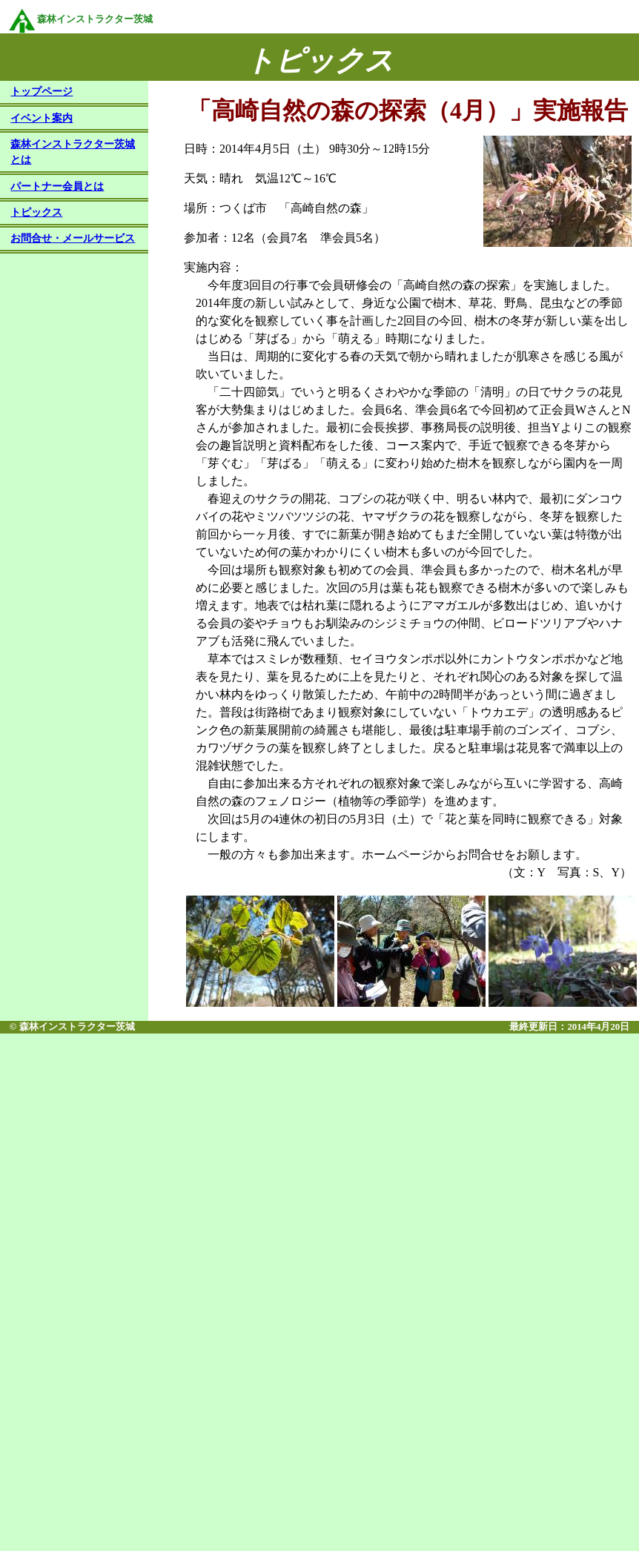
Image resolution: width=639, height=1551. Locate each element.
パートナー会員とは (57, 188)
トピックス (36, 213)
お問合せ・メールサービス (72, 239)
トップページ (41, 93)
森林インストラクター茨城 (80, 19)
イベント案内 (41, 119)
